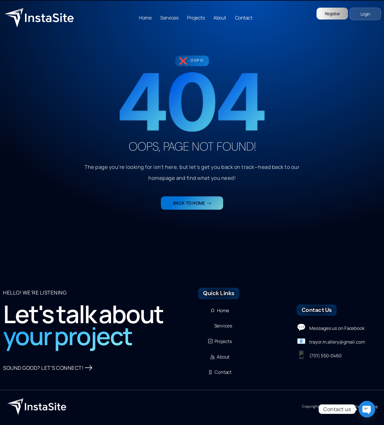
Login (365, 14)
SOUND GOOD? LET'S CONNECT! (47, 368)
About (219, 17)
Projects (196, 17)
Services (169, 17)
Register (332, 13)
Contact (243, 17)
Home (145, 17)
